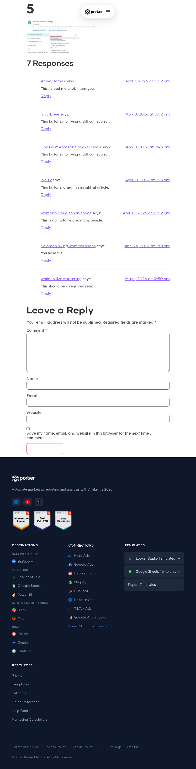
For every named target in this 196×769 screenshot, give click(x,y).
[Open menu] (108, 11)
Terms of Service (25, 747)
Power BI (22, 594)
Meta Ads (79, 556)
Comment (36, 330)
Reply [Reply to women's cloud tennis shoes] (46, 228)
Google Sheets (27, 586)
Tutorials (19, 693)
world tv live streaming (61, 279)
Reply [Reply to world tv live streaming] (46, 294)
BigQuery (22, 561)
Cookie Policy (82, 747)
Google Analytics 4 (86, 617)
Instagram (79, 573)
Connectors (81, 545)
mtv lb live (50, 114)
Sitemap (114, 747)
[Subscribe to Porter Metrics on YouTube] (27, 502)
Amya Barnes (53, 81)
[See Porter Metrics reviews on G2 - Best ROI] (42, 521)
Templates (21, 684)
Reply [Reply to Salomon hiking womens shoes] (46, 260)
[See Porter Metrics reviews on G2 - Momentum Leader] (21, 521)
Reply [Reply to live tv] (46, 195)
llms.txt (132, 747)
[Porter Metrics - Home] (94, 12)
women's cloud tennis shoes (66, 213)
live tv (46, 180)
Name (32, 379)
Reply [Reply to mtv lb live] (46, 129)
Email (31, 395)
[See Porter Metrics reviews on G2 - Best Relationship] (63, 521)
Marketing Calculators (30, 719)
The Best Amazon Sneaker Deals (71, 147)
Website (34, 412)
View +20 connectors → (87, 626)
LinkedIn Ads (81, 600)
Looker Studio (26, 577)
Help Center (22, 711)
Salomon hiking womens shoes (68, 246)
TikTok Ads (80, 608)
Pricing (17, 675)
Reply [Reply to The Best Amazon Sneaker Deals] (46, 162)
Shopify (77, 582)
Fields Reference (26, 702)
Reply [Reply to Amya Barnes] (46, 96)
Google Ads (81, 564)
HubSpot (78, 591)
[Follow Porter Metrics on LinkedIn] (16, 502)
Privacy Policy (55, 747)
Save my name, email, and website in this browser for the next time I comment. (89, 435)
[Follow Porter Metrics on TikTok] (39, 502)
